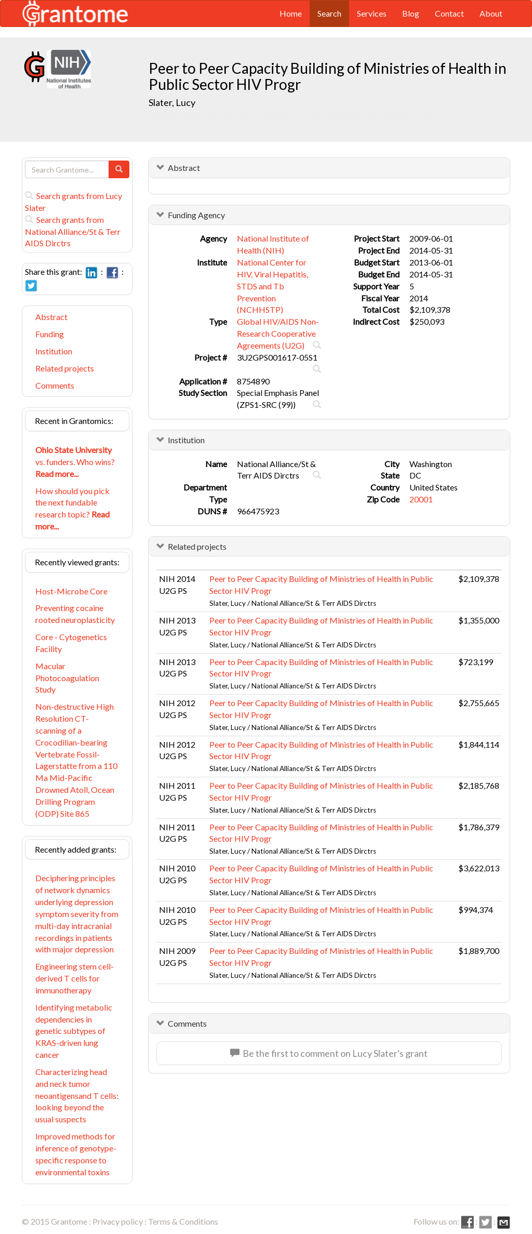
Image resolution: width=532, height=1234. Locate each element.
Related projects (64, 368)
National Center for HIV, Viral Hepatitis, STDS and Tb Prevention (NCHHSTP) (272, 285)
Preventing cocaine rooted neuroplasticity (75, 614)
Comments (54, 385)
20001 (421, 499)
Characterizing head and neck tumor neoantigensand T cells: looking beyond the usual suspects (76, 1095)
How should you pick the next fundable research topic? (72, 509)
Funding (49, 334)
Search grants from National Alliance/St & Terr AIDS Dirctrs (73, 231)
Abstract (51, 317)
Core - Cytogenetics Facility (71, 643)
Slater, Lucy (173, 102)
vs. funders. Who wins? (75, 462)
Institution (53, 351)
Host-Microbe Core (71, 591)
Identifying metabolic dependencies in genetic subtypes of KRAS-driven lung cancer (73, 1030)
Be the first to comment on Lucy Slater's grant (329, 1053)
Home (291, 13)
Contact (449, 13)
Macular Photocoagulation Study (67, 678)
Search (329, 13)
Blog (410, 13)
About (491, 13)
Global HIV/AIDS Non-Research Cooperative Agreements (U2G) (278, 333)
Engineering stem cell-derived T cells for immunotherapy (74, 978)
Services (372, 13)
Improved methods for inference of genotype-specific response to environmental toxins (75, 1154)
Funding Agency (196, 215)
